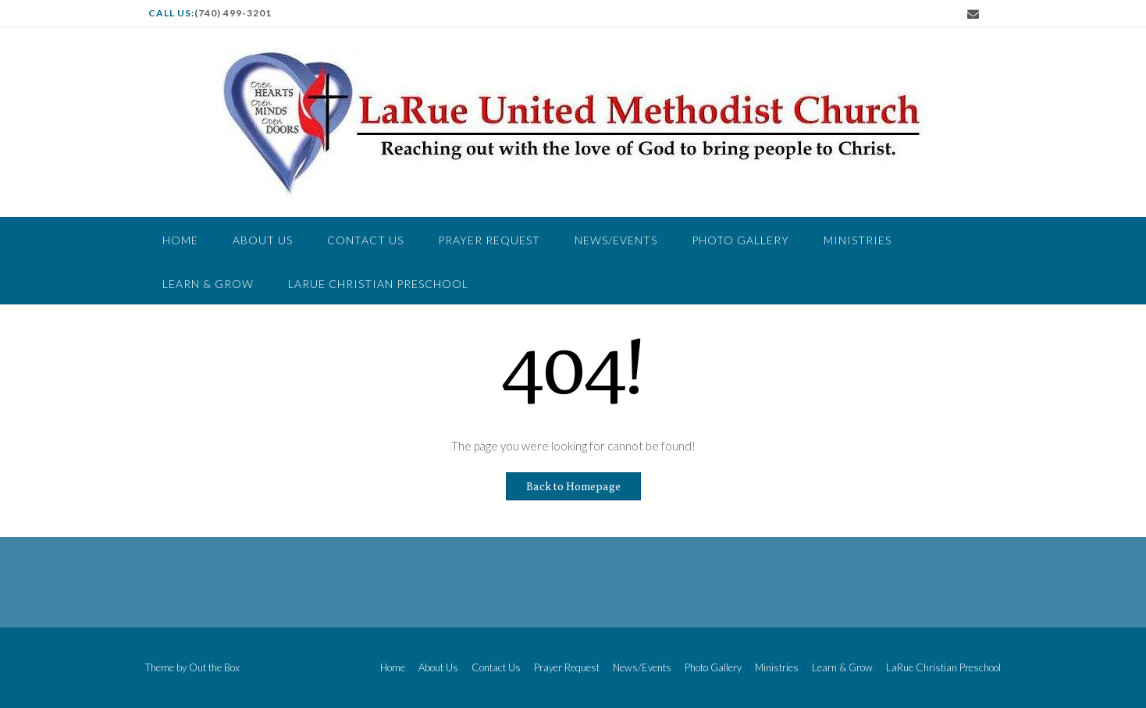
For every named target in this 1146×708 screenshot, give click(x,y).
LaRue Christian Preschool (378, 283)
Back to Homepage (573, 486)
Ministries (858, 240)
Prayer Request (489, 240)
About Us (263, 240)
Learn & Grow (208, 283)
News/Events (616, 240)
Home (180, 240)
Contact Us (365, 240)
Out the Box (214, 667)
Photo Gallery (740, 240)
